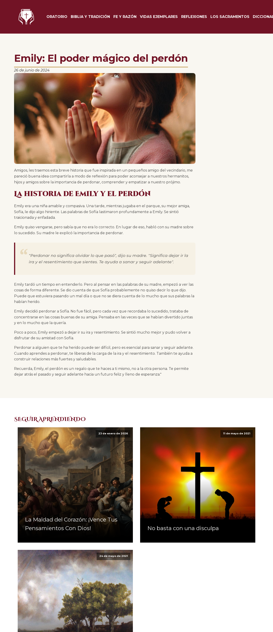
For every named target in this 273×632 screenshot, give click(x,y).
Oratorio (56, 17)
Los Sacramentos (229, 17)
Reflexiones (194, 17)
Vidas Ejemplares (159, 17)
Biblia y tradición (90, 17)
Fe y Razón (124, 17)
